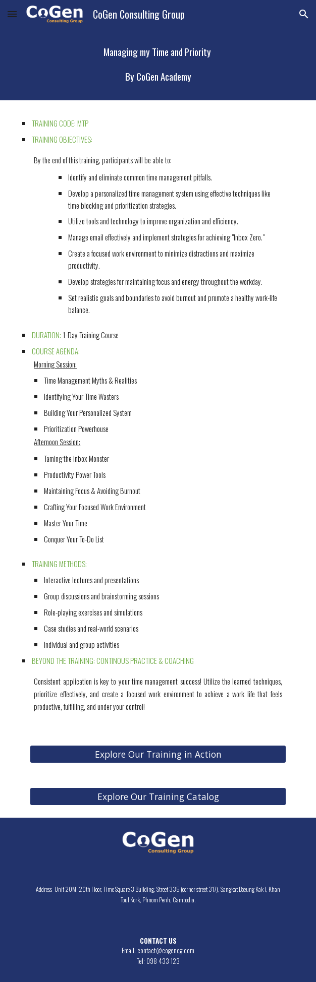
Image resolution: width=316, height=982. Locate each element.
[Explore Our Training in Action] (157, 754)
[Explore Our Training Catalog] (157, 796)
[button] (12, 14)
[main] (158, 64)
